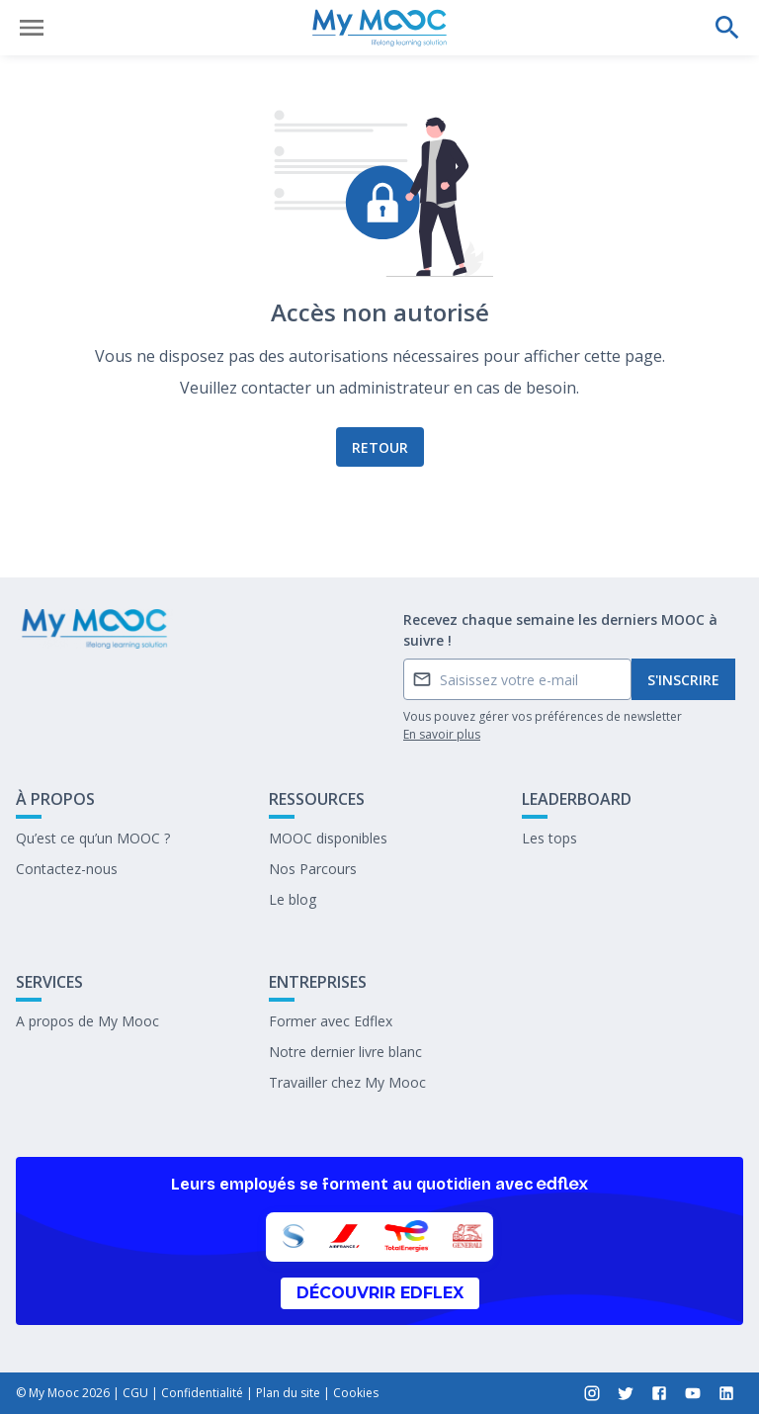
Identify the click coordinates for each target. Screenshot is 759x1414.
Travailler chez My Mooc (347, 1082)
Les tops (549, 838)
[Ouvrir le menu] (31, 28)
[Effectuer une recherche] (727, 28)
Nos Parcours (313, 868)
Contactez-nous (67, 868)
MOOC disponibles (328, 838)
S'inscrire (683, 679)
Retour (380, 447)
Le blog (292, 899)
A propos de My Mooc (87, 1021)
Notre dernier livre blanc (345, 1051)
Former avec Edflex (330, 1021)
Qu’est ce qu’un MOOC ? (93, 838)
